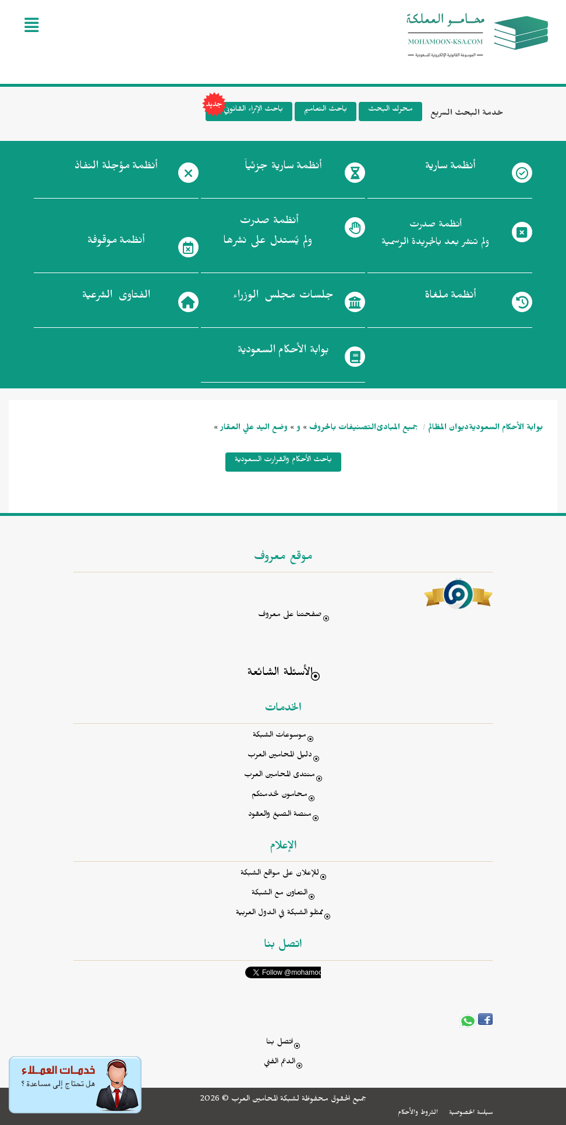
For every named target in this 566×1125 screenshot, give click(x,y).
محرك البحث (390, 110)
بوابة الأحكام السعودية (506, 429)
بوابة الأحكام (283, 352)
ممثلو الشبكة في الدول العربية (279, 914)
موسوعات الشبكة (279, 736)
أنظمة (450, 168)
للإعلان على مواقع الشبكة (279, 874)
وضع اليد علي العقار (254, 429)
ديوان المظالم (448, 429)
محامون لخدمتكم (279, 796)
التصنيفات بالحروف (342, 429)
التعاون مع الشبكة (279, 894)
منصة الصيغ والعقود (280, 815)
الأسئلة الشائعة (280, 674)
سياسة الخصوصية (471, 1113)
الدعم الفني (279, 1063)
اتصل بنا (279, 1043)
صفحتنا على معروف (290, 616)
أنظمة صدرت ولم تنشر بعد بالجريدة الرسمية (435, 235)
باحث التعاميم (325, 110)
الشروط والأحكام (418, 1113)
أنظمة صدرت (267, 234)
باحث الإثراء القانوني (244, 111)
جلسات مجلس (283, 297)
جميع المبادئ (397, 429)
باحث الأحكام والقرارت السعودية (283, 461)
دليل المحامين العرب (279, 756)
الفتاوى (116, 297)
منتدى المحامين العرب (279, 776)
